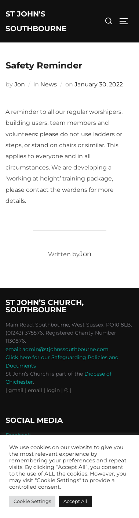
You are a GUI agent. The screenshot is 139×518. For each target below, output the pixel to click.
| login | (53, 390)
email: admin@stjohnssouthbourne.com (57, 349)
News (48, 84)
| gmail (15, 390)
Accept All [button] (75, 501)
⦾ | (67, 390)
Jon (19, 84)
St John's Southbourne (36, 21)
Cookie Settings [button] (32, 501)
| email (34, 390)
